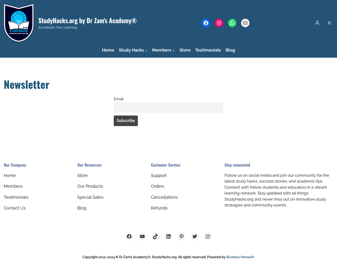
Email (118, 99)
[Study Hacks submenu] (146, 50)
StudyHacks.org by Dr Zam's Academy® (87, 20)
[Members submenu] (173, 50)
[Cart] (329, 23)
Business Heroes (240, 257)
